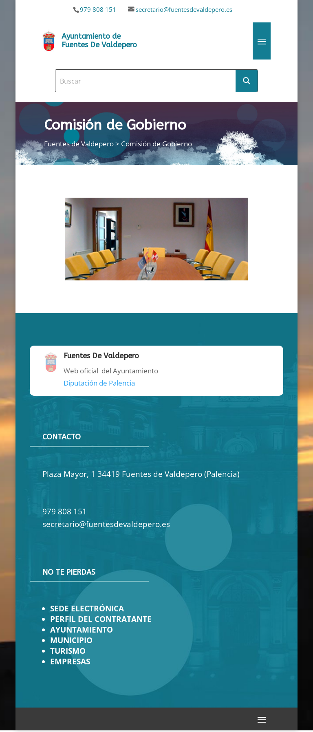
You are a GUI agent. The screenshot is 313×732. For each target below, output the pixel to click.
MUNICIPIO (71, 640)
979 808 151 (98, 9)
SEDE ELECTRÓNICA (87, 608)
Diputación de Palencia (99, 383)
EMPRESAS (70, 661)
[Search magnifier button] (247, 81)
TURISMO (68, 651)
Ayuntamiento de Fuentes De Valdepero (99, 41)
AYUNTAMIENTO (81, 629)
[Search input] (146, 80)
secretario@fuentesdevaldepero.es (184, 9)
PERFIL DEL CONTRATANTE (101, 619)
